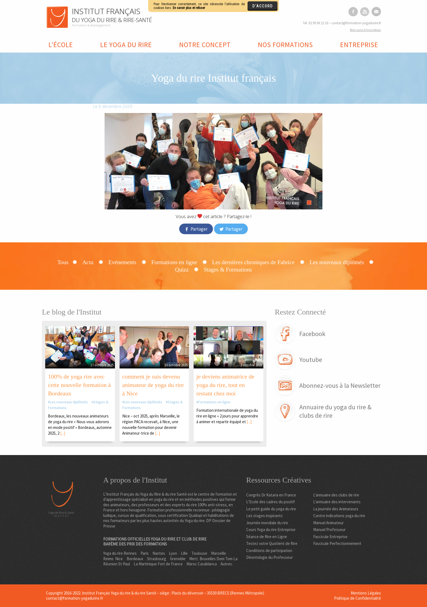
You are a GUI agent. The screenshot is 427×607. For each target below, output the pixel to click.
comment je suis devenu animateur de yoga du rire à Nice (153, 385)
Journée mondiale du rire (267, 522)
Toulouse (199, 553)
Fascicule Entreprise (330, 536)
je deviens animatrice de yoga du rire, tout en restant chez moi (225, 385)
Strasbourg (156, 558)
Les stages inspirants (264, 515)
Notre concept (205, 44)
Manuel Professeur (329, 529)
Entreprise (359, 44)
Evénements (122, 262)
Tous (63, 262)
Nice (119, 558)
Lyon (173, 553)
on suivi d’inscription (365, 30)
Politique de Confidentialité (357, 598)
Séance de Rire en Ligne (266, 536)
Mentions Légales (366, 593)
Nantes (158, 553)
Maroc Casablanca (202, 563)
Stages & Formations (228, 269)
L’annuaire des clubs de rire (336, 495)
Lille (184, 553)
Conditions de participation (269, 550)
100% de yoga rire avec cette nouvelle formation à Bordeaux (79, 385)
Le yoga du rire (126, 44)
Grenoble (177, 558)
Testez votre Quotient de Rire (271, 543)
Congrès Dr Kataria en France (271, 495)
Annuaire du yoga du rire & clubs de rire (335, 411)
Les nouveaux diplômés (337, 262)
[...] (62, 433)
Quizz (182, 269)
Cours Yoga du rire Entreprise (270, 529)
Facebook (312, 334)
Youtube (310, 359)
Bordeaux (135, 558)
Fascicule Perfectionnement (337, 543)
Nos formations (285, 44)
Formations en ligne (174, 262)
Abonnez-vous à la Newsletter (339, 385)
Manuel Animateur (328, 522)
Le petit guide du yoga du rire (271, 508)
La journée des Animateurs (335, 508)
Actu (87, 262)
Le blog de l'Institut (72, 312)
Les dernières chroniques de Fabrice (253, 262)
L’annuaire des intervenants (337, 501)
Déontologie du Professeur (269, 557)
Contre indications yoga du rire (339, 515)
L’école (60, 44)
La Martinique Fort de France (158, 563)
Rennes (130, 553)
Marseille (218, 553)
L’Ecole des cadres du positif (270, 501)
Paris (145, 553)
